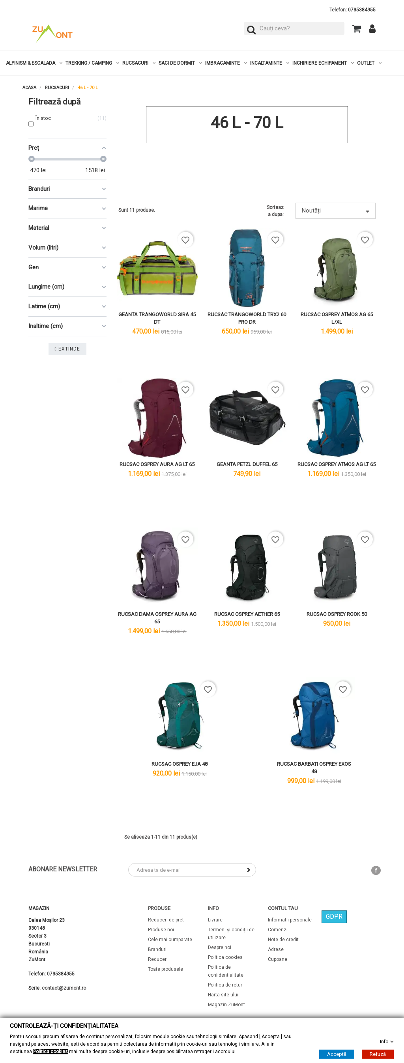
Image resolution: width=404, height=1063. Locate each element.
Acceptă (336, 1054)
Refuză (378, 1054)
